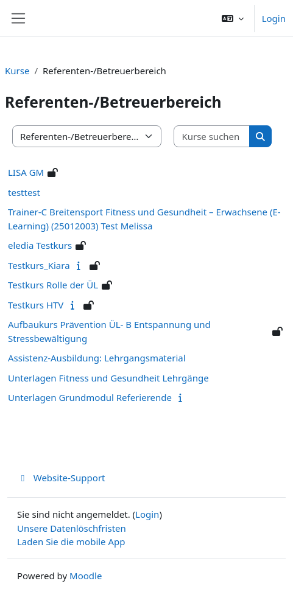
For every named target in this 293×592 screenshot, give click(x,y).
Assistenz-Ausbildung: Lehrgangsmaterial (97, 358)
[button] (233, 18)
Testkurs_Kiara (39, 265)
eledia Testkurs (40, 245)
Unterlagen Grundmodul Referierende (90, 397)
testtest (24, 192)
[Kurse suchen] (212, 136)
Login (274, 18)
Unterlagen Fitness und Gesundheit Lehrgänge (108, 378)
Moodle (85, 575)
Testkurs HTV (35, 305)
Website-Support (61, 478)
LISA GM (26, 172)
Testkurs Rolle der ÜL (53, 285)
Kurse (17, 70)
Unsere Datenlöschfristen (71, 528)
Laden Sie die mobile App (71, 541)
